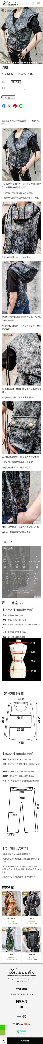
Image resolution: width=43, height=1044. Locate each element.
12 (32, 63)
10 (27, 63)
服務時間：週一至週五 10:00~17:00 (21, 994)
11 (29, 63)
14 (36, 63)
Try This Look (8, 97)
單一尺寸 (15, 82)
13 (34, 63)
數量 (3, 88)
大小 (3, 82)
